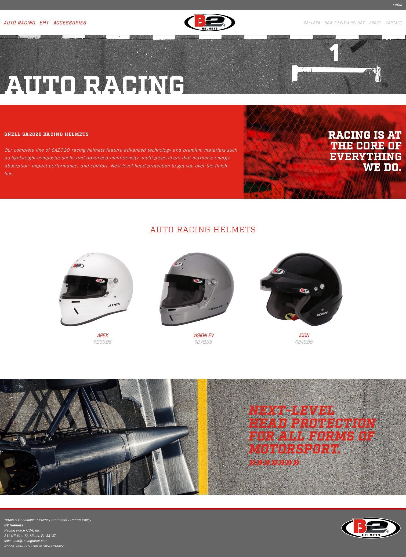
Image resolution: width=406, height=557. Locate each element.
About (375, 23)
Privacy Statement (53, 520)
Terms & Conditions (19, 520)
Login (397, 5)
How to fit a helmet (345, 23)
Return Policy (80, 520)
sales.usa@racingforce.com (26, 541)
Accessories (69, 23)
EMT (44, 23)
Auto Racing (19, 23)
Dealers (312, 23)
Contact (394, 23)
